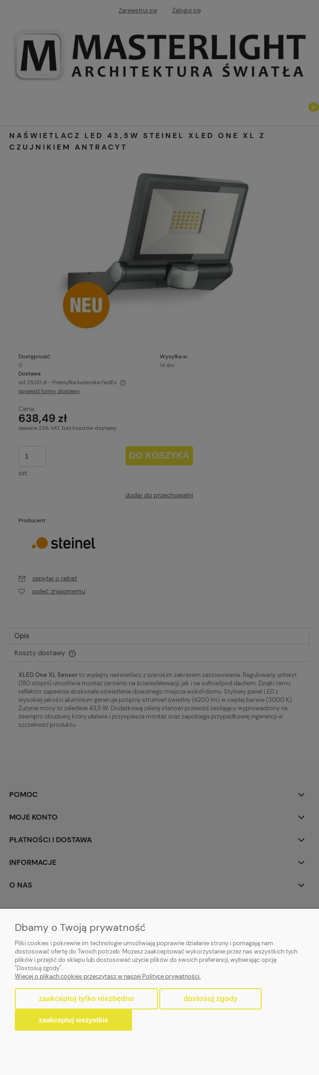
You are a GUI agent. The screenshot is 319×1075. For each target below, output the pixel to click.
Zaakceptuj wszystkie (73, 1020)
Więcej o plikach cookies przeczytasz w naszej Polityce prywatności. (108, 976)
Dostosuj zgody (210, 999)
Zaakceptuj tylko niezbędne (86, 999)
